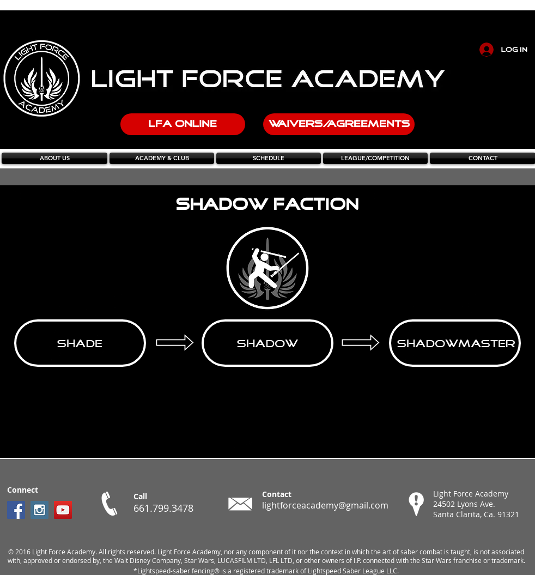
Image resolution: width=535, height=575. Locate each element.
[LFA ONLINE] (182, 124)
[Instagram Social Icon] (39, 510)
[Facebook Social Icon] (16, 510)
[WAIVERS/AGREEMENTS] (339, 124)
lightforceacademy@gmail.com (325, 505)
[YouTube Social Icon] (63, 510)
